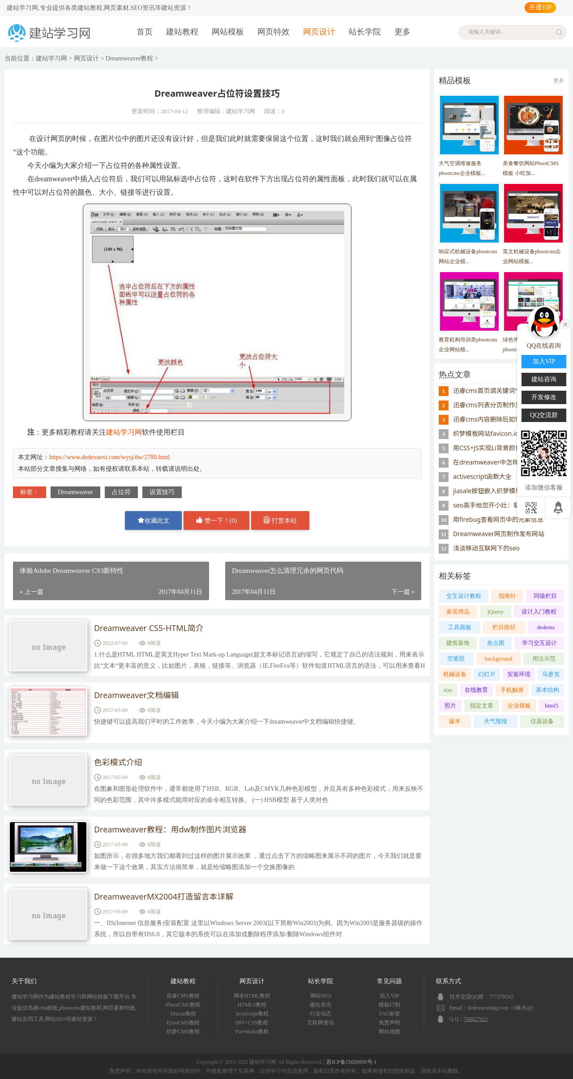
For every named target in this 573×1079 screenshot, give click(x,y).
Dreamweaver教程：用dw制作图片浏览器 (170, 829)
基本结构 (547, 690)
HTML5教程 (252, 1005)
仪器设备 (542, 721)
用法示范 (544, 658)
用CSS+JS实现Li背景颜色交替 (493, 448)
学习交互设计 (539, 643)
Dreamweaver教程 (130, 58)
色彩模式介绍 (118, 762)
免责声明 (389, 1022)
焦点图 (496, 643)
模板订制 (389, 1005)
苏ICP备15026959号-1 (351, 1062)
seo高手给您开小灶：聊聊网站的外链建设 (511, 505)
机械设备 (454, 674)
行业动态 (320, 1014)
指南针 (507, 596)
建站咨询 (543, 379)
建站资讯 (320, 1005)
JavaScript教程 (252, 1014)
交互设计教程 (463, 596)
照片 (450, 705)
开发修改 (543, 397)
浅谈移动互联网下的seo (486, 548)
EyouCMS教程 (183, 1022)
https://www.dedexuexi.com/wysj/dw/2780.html (109, 457)
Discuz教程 (183, 1014)
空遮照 (456, 658)
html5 (551, 705)
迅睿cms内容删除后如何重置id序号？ (505, 419)
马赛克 (551, 674)
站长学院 (365, 31)
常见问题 (389, 981)
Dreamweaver (75, 492)
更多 (402, 31)
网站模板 (228, 31)
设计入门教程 (539, 611)
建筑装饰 (458, 643)
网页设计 (319, 31)
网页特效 (273, 31)
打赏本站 (280, 520)
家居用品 (458, 611)
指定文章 (481, 705)
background (498, 658)
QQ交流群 (544, 415)
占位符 (121, 492)
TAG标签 (389, 1014)
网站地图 (389, 1031)
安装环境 (518, 674)
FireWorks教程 (252, 1031)
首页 (145, 31)
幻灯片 (487, 674)
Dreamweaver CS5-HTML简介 (149, 628)
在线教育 (476, 690)
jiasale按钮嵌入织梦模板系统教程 (500, 490)
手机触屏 (512, 690)
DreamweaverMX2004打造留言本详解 (164, 896)
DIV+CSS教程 (251, 1022)
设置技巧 (162, 492)
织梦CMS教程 (183, 1031)
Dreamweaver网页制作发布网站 (498, 533)
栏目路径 (504, 627)
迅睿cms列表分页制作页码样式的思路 (506, 405)
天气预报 (495, 721)
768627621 (476, 1019)
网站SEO (320, 996)
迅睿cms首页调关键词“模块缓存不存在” (508, 390)
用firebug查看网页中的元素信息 (498, 519)
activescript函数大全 (482, 476)
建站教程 (182, 31)
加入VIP (389, 996)
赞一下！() (216, 520)
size (448, 690)
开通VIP (540, 7)
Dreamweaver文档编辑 (136, 695)
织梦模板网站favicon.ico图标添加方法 (506, 433)
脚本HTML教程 (252, 996)
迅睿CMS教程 (183, 996)
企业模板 (519, 705)
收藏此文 (153, 520)
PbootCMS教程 (183, 1005)
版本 (455, 721)
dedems (546, 627)
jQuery (495, 611)
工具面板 (459, 627)
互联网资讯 (320, 1022)
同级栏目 (545, 596)
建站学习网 (51, 58)
